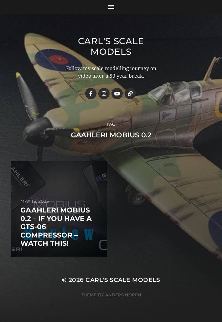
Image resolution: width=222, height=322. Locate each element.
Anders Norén (123, 294)
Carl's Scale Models (111, 46)
